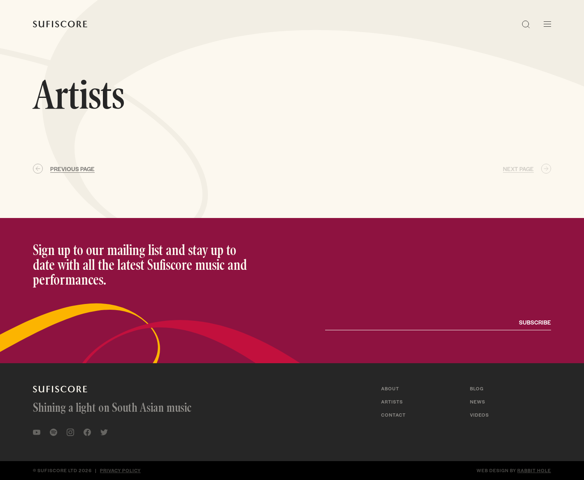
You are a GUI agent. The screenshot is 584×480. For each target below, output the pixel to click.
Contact (393, 414)
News (477, 401)
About (390, 388)
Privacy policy (120, 470)
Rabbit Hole (534, 470)
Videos (479, 414)
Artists (392, 401)
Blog (477, 388)
